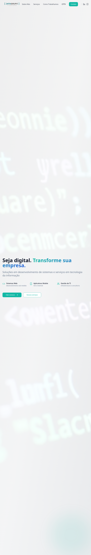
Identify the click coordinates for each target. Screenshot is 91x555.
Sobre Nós (26, 4)
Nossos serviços (32, 295)
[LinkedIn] (84, 4)
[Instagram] (87, 4)
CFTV (64, 4)
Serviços (36, 4)
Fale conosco (12, 295)
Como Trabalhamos (50, 4)
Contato (73, 4)
